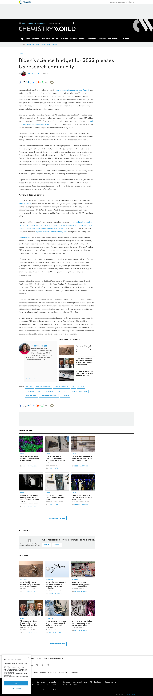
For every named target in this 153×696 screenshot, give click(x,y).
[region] (16, 674)
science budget (31, 396)
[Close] (28, 658)
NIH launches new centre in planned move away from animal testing (30, 458)
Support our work (111, 682)
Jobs (37, 44)
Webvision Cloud (130, 694)
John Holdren (24, 237)
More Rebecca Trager (68, 340)
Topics (39, 659)
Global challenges (96, 682)
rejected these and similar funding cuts (51, 232)
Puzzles (54, 44)
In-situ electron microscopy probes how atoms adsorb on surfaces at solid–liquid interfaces (56, 624)
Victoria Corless (56, 594)
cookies (104, 690)
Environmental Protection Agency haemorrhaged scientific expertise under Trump (29, 498)
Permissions (74, 672)
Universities (65, 396)
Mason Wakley (80, 592)
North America (49, 391)
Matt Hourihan (25, 203)
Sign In (24, 23)
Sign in (46, 545)
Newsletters (31, 44)
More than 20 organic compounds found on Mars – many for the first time (84, 349)
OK (16, 683)
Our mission (41, 682)
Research (23, 580)
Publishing (113, 2)
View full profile (31, 379)
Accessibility (63, 672)
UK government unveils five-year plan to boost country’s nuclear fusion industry (82, 623)
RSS (63, 659)
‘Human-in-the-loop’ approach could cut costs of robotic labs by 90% (82, 584)
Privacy (35, 672)
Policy (66, 391)
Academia (29, 387)
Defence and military (62, 387)
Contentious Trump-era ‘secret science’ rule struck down (55, 497)
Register (32, 23)
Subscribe (42, 23)
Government (30, 391)
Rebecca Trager (33, 73)
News (21, 54)
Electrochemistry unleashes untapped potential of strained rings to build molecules (56, 585)
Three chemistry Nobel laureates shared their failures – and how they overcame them (84, 362)
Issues (46, 659)
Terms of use (52, 672)
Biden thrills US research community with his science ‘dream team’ (82, 497)
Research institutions (79, 391)
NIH (39, 391)
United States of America (48, 396)
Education (121, 2)
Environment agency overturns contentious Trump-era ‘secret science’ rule (56, 459)
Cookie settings (16, 688)
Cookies (43, 672)
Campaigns (66, 682)
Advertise (31, 659)
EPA (73, 387)
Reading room (45, 44)
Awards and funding (80, 682)
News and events (54, 682)
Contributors (55, 659)
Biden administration (43, 387)
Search (73, 23)
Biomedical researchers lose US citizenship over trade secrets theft (84, 373)
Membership (130, 2)
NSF (59, 391)
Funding (81, 387)
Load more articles (57, 518)
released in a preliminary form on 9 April (72, 90)
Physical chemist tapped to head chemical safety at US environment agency (82, 458)
